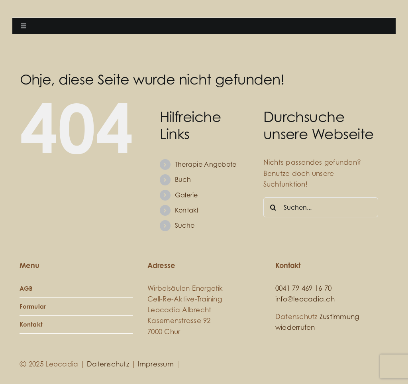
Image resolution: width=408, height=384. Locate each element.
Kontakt (187, 210)
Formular (33, 306)
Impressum (156, 364)
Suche (184, 225)
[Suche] (273, 207)
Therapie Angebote (205, 164)
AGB (26, 288)
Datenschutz (108, 364)
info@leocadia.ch (305, 299)
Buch (183, 179)
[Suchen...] (320, 207)
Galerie (186, 195)
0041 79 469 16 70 (303, 288)
